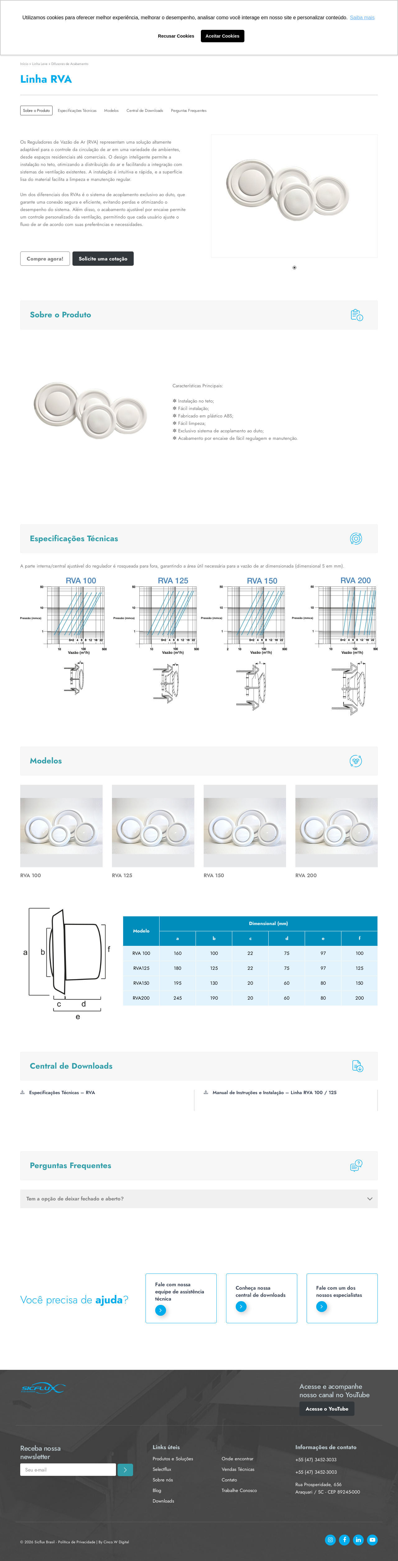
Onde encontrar (237, 1458)
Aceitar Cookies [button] (222, 36)
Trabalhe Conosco (239, 1490)
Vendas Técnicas (238, 1469)
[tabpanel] (294, 196)
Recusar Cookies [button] (176, 36)
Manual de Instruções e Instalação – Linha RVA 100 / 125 (270, 1092)
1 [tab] (294, 267)
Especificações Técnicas (77, 110)
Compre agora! (45, 258)
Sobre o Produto (36, 110)
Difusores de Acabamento (69, 63)
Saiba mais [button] (362, 17)
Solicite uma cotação (103, 258)
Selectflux (162, 1469)
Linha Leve (40, 63)
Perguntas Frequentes (188, 110)
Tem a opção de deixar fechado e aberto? (199, 1198)
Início (24, 63)
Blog (157, 1490)
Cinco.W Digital (116, 1542)
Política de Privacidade (76, 1542)
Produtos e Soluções (173, 1458)
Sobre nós (163, 1479)
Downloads (163, 1501)
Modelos (111, 110)
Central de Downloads (145, 110)
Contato (229, 1479)
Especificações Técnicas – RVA (57, 1092)
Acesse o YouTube (327, 1408)
